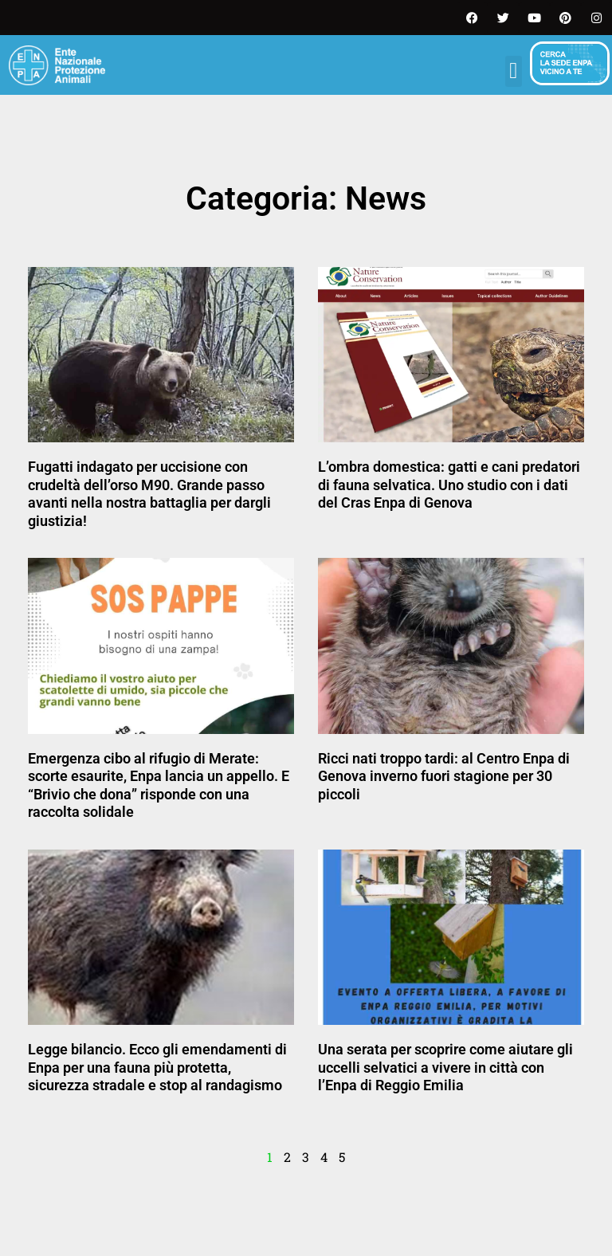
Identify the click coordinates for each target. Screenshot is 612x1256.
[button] (513, 71)
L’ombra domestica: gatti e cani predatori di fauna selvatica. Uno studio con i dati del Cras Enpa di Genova (449, 484)
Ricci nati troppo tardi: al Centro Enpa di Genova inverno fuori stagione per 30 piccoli (444, 776)
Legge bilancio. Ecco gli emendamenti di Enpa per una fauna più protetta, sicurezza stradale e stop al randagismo (157, 1067)
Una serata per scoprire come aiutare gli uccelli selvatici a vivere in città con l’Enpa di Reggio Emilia (445, 1067)
